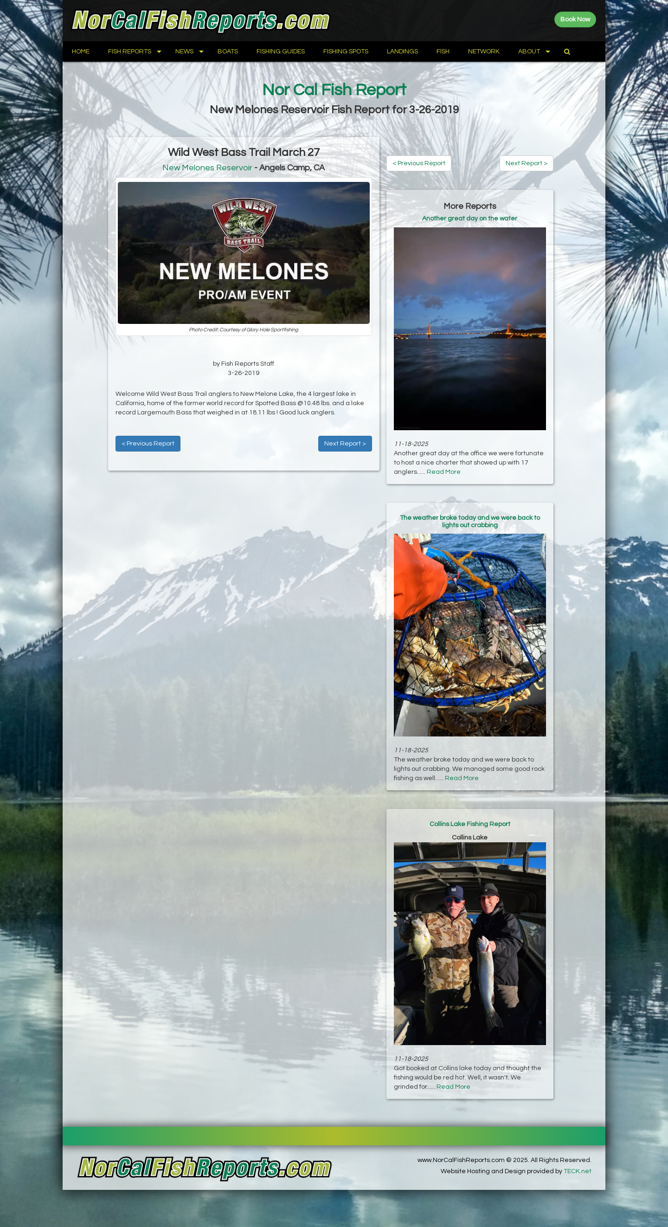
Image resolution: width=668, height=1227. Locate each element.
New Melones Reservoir (207, 167)
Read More (444, 472)
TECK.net (577, 1171)
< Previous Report (148, 443)
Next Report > (345, 443)
